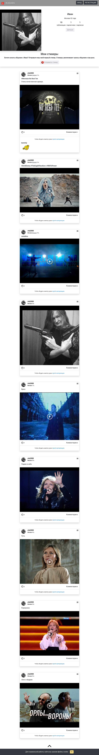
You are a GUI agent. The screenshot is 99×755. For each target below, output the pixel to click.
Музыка (34, 162)
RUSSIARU (10, 3)
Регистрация (90, 3)
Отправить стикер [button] (49, 62)
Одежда (34, 75)
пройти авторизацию (58, 139)
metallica (24, 236)
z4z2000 (31, 73)
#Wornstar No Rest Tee (29, 79)
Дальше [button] (70, 30)
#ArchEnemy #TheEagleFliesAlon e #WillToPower (39, 166)
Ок (72, 752)
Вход (79, 3)
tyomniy (24, 143)
